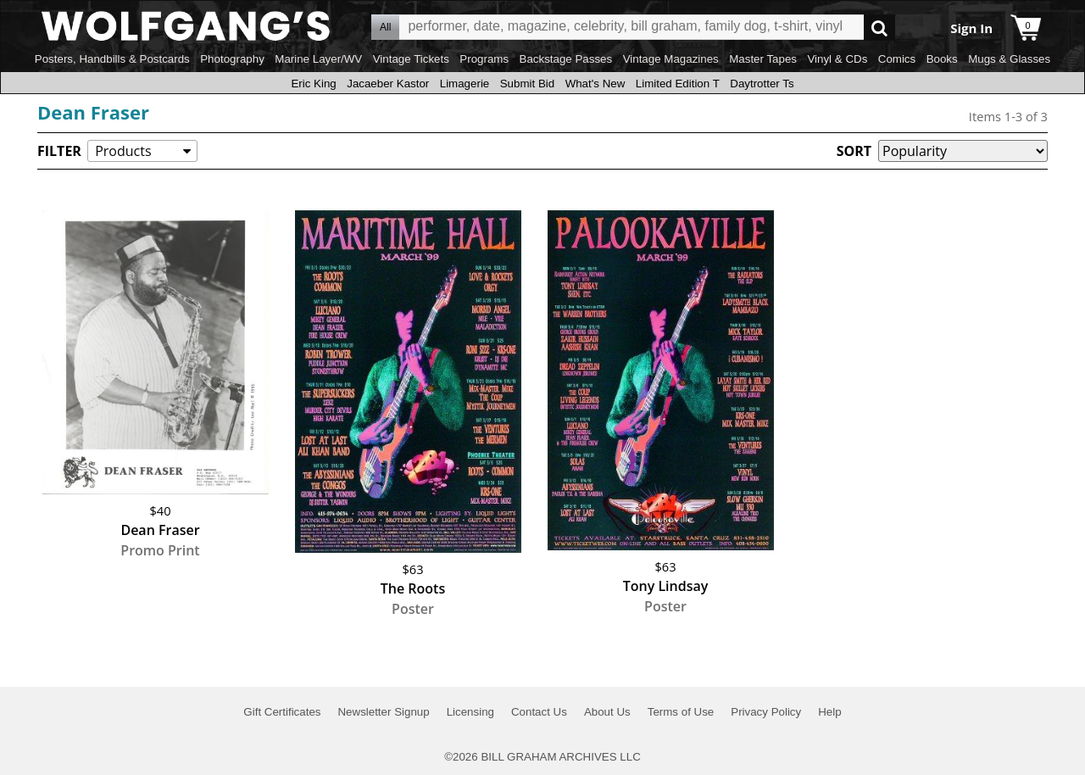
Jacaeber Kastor (388, 83)
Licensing (470, 711)
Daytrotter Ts (761, 83)
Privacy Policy (766, 711)
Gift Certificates (281, 711)
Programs (484, 59)
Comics (896, 59)
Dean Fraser (93, 112)
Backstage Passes (566, 59)
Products (123, 151)
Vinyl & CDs (837, 59)
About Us (607, 711)
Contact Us (539, 711)
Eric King (313, 83)
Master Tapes (763, 59)
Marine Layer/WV (318, 59)
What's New (595, 83)
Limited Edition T (678, 83)
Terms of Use (681, 711)
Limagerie (465, 83)
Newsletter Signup (383, 711)
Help (829, 711)
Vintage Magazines (671, 59)
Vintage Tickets (411, 59)
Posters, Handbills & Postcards (112, 59)
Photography (232, 59)
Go (879, 27)
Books (942, 59)
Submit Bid (527, 83)
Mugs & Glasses (1009, 59)
